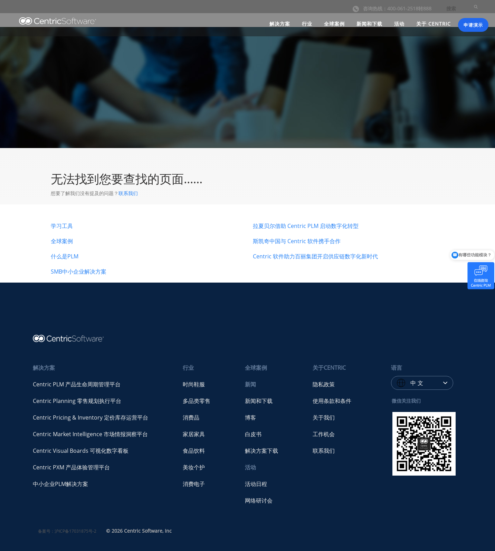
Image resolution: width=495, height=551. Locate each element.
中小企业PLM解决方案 (60, 484)
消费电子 (194, 484)
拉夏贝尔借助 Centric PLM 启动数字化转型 (306, 226)
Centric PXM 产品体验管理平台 (71, 467)
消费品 (191, 417)
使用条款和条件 (332, 401)
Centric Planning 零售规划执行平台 (77, 401)
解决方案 (279, 23)
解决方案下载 (261, 450)
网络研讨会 (259, 500)
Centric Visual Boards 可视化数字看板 (80, 450)
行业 (307, 23)
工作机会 (324, 434)
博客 (250, 417)
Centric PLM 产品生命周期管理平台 (77, 384)
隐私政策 (324, 384)
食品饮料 (194, 450)
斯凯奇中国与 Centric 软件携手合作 (297, 241)
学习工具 (62, 226)
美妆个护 (194, 467)
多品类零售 (196, 401)
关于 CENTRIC (433, 23)
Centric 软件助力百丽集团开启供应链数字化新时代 (315, 256)
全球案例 (334, 23)
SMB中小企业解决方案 (78, 271)
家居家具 (194, 434)
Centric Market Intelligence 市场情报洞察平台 (90, 434)
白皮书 (253, 434)
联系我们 (128, 193)
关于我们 (324, 417)
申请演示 (473, 25)
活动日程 (256, 484)
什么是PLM (64, 256)
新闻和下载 (369, 23)
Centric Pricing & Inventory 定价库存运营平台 (90, 417)
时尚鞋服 (194, 384)
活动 (399, 23)
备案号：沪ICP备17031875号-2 (67, 531)
